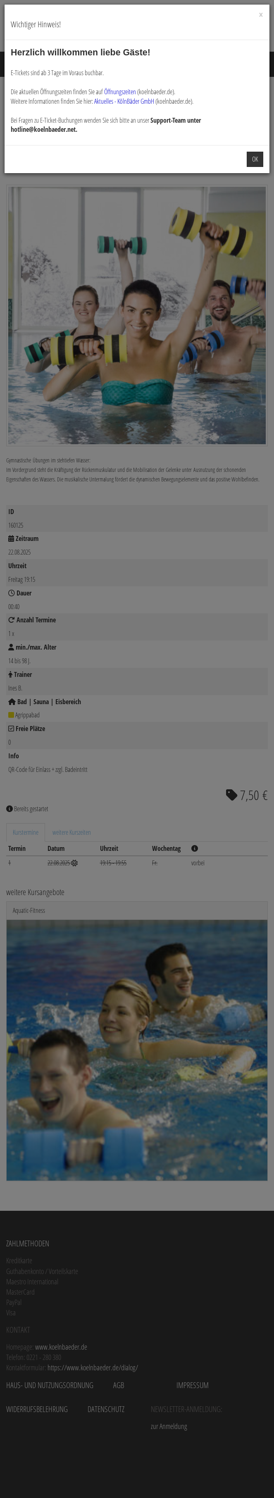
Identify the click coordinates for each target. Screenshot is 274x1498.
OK (255, 159)
